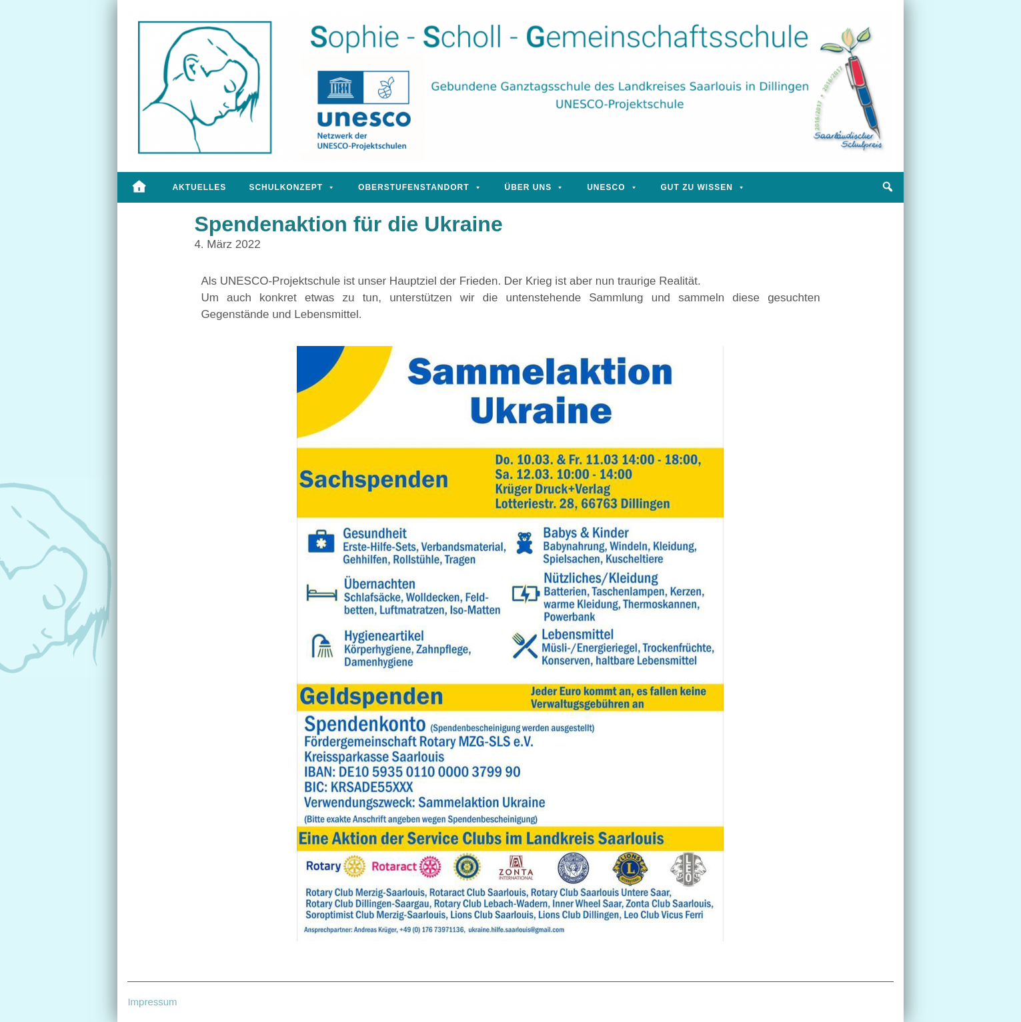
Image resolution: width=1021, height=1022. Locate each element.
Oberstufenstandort (419, 187)
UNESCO (612, 187)
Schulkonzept (292, 187)
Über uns (535, 187)
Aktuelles (199, 187)
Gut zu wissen (703, 187)
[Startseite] (139, 187)
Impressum (152, 1001)
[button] (888, 187)
